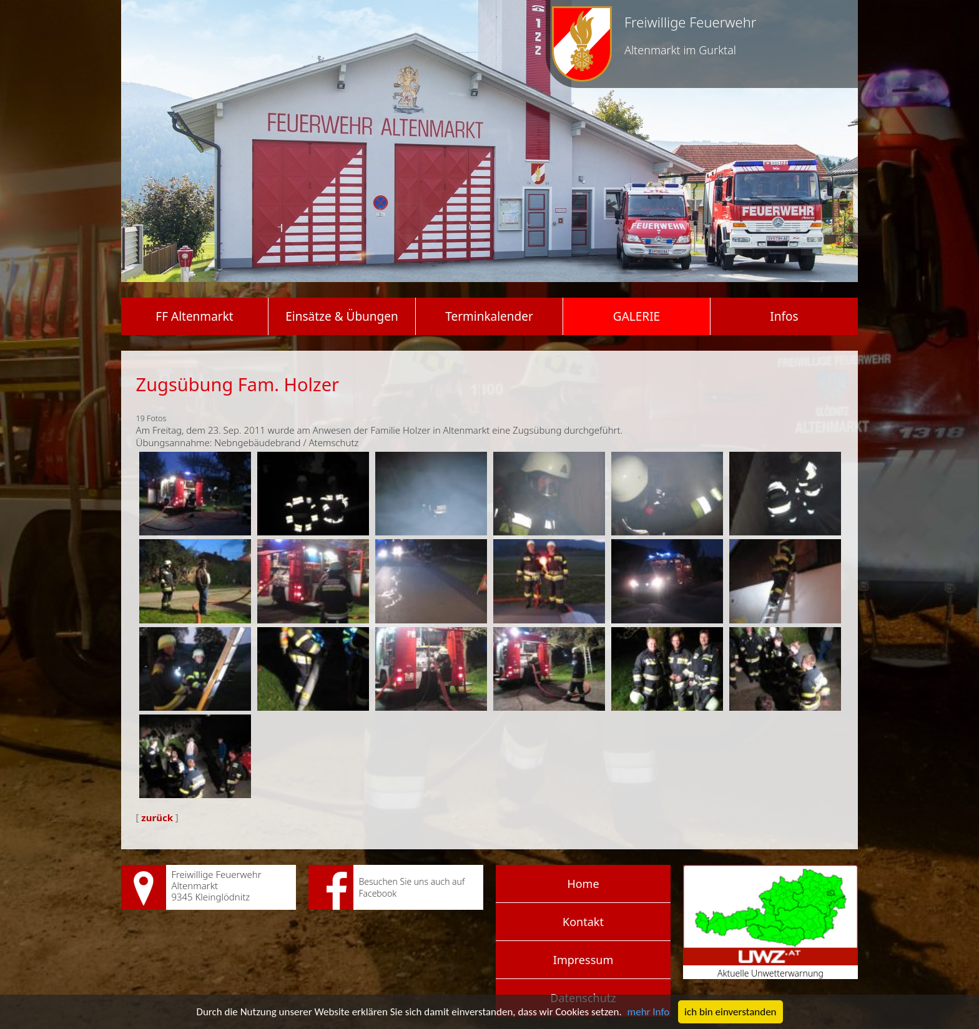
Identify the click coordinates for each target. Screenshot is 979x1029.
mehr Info (648, 1011)
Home (583, 883)
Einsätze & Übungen (341, 316)
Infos (784, 316)
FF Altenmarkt (194, 316)
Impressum (583, 959)
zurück (157, 817)
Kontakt (583, 921)
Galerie (636, 316)
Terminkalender (489, 316)
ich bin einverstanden (730, 1011)
